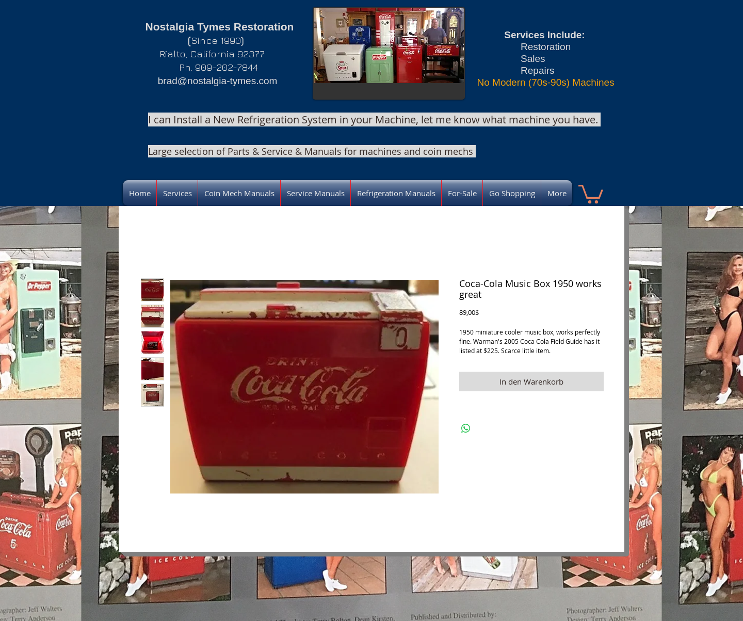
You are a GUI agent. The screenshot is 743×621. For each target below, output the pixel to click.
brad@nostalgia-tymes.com (218, 80)
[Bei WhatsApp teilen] (466, 428)
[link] (590, 193)
